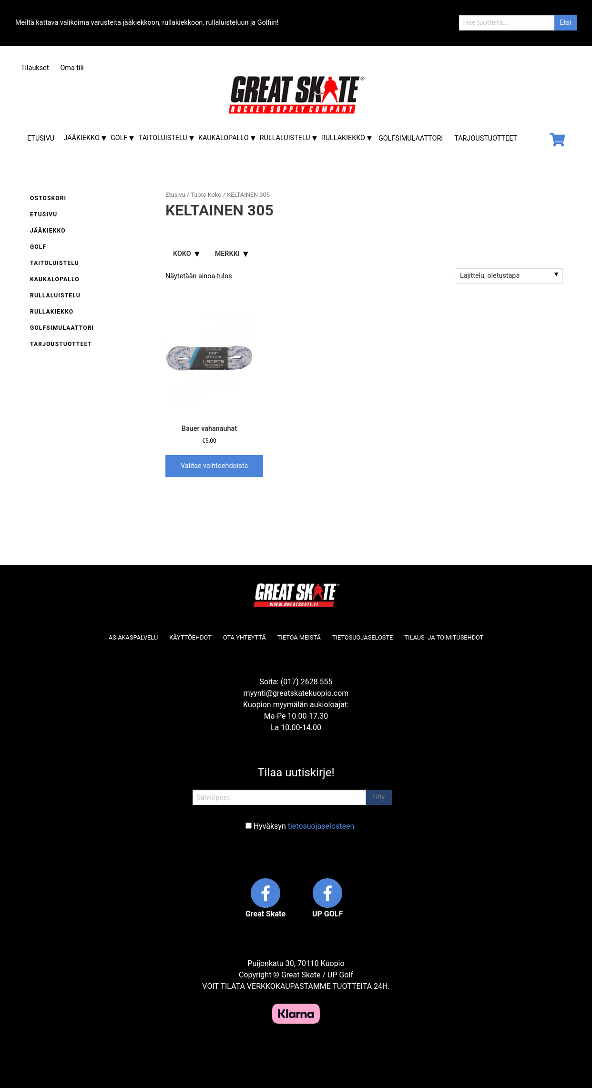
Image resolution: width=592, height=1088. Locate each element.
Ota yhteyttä (244, 637)
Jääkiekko (81, 138)
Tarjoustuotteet (485, 138)
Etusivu (40, 138)
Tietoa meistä (299, 637)
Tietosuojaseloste (362, 637)
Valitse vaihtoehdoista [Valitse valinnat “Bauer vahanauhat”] (214, 466)
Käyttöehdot (190, 637)
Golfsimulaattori (410, 138)
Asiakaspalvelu (133, 637)
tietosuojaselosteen (321, 826)
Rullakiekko (343, 138)
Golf (119, 138)
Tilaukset (35, 68)
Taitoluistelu (163, 138)
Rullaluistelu (285, 138)
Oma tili (71, 68)
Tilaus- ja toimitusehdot (443, 637)
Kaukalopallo (223, 138)
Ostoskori (48, 198)
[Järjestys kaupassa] (509, 276)
